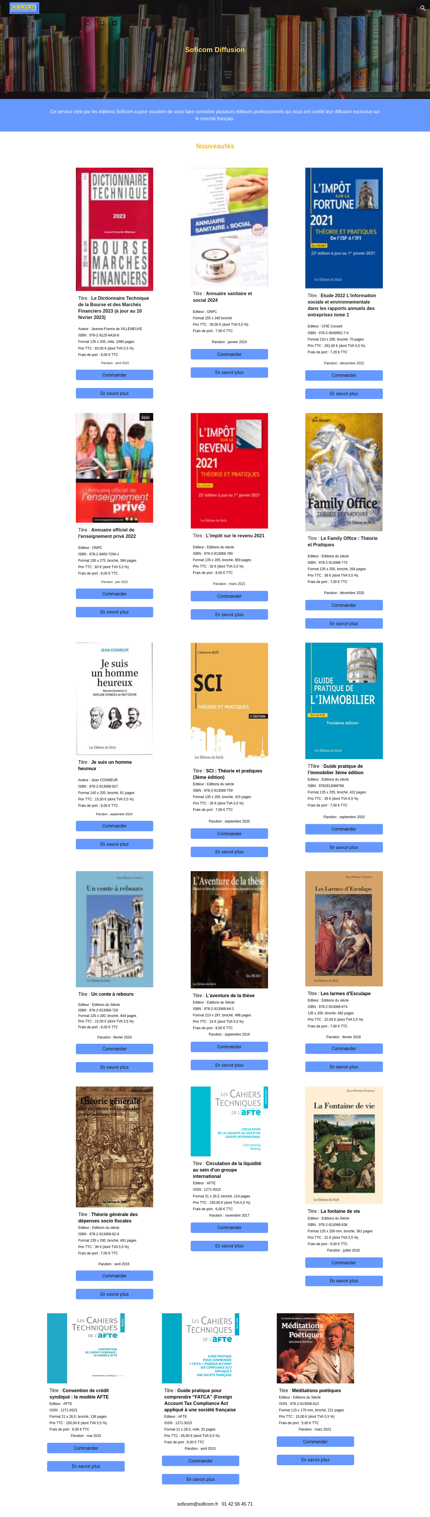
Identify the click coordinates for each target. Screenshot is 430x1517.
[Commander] (114, 375)
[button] (423, 8)
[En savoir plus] (114, 393)
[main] (215, 49)
